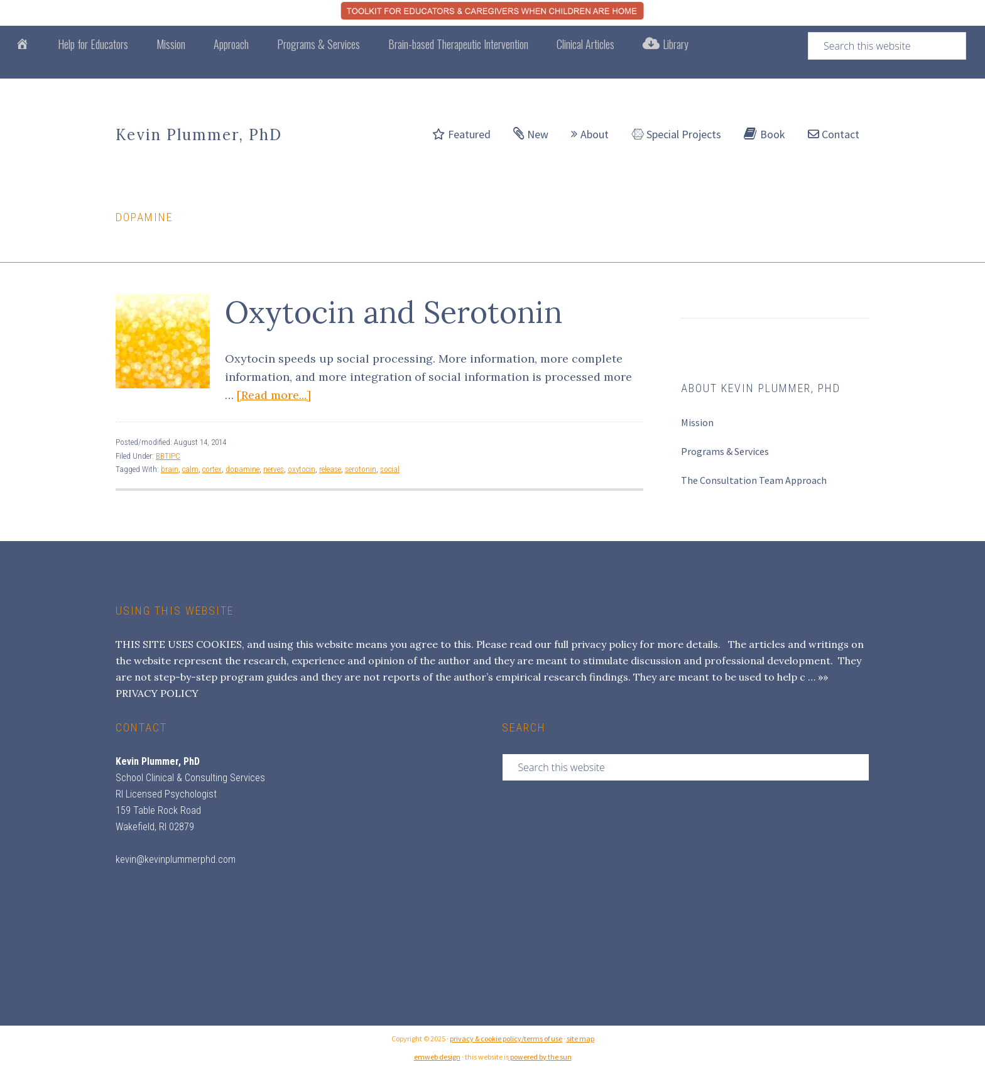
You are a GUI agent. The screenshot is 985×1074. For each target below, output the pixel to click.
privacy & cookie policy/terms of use (506, 1038)
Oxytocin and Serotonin (393, 312)
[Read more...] (274, 395)
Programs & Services (725, 451)
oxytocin (301, 469)
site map (580, 1038)
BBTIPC (168, 456)
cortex (212, 469)
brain (169, 469)
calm (190, 469)
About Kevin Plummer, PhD (761, 388)
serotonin (360, 469)
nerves (273, 469)
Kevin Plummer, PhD (199, 135)
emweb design (437, 1056)
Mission (697, 422)
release (330, 469)
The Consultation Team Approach (754, 480)
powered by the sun (540, 1056)
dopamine (242, 469)
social (390, 469)
